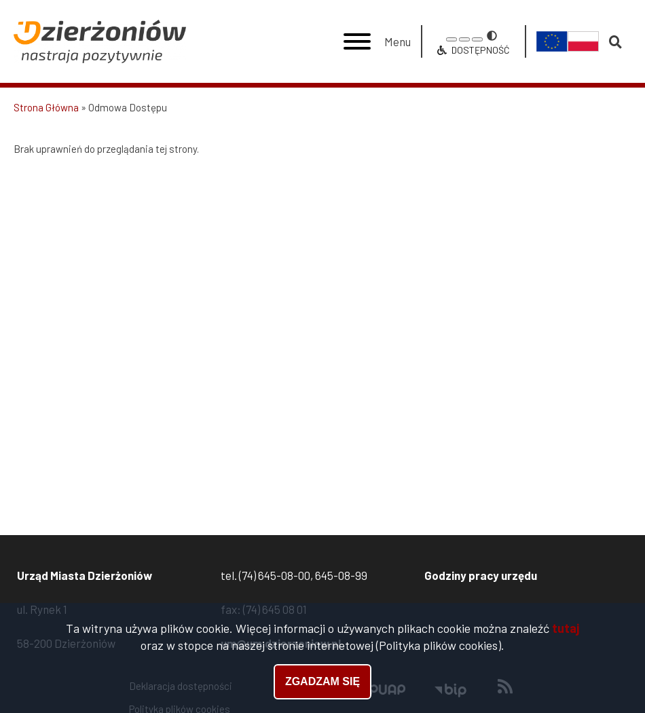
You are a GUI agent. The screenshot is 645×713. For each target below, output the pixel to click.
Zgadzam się (322, 683)
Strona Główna (46, 107)
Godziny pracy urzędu (480, 575)
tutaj (565, 629)
